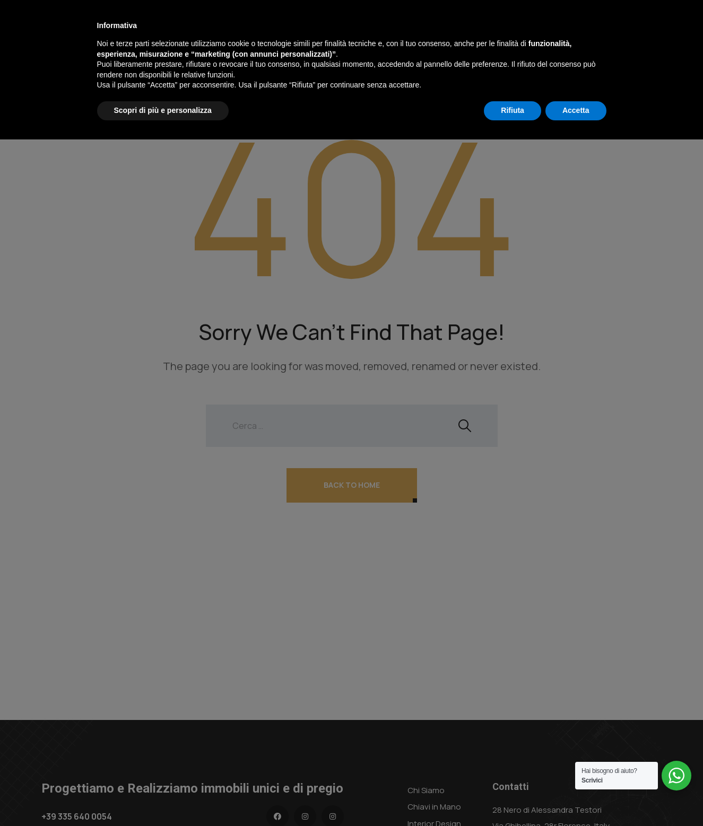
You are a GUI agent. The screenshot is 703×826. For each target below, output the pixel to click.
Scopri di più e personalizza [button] (163, 797)
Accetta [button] (575, 797)
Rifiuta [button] (512, 797)
